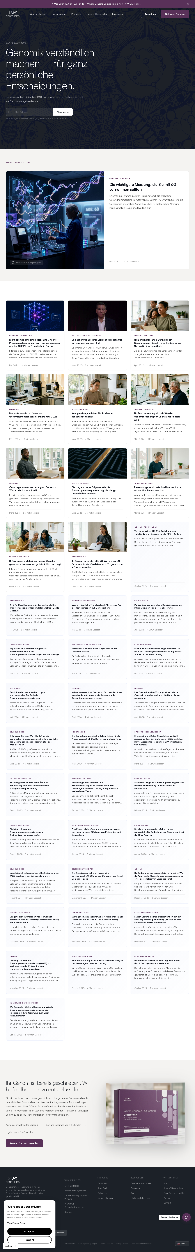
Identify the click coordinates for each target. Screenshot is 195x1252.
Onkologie (102, 1193)
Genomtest (103, 1183)
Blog (133, 1193)
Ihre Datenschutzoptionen (141, 1243)
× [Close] (51, 1204)
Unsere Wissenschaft (97, 14)
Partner (166, 1198)
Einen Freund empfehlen (174, 1193)
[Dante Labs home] (13, 14)
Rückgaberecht (122, 1243)
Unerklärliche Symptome (75, 1190)
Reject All (29, 1239)
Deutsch (8, 1246)
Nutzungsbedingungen (87, 1243)
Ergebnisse (118, 14)
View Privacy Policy (16, 1223)
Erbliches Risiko (71, 1185)
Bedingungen (60, 14)
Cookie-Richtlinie (106, 1243)
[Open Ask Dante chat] (186, 1217)
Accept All (29, 1231)
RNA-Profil (102, 1188)
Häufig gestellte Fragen (141, 1198)
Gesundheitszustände (141, 1183)
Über (165, 1183)
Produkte (77, 14)
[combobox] (10, 1246)
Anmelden (150, 14)
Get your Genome (175, 14)
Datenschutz (70, 1243)
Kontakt (167, 1202)
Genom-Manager (105, 1198)
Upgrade (68, 1212)
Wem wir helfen (39, 14)
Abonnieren (63, 112)
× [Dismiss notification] (188, 4)
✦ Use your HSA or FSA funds (68, 3)
